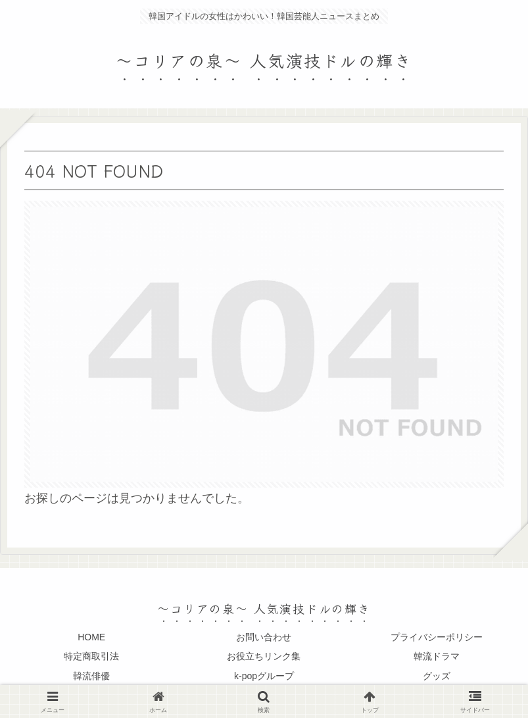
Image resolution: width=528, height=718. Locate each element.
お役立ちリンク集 (263, 656)
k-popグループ (264, 676)
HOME (91, 637)
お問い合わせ (263, 637)
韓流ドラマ (437, 656)
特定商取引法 (91, 656)
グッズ (436, 676)
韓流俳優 (91, 676)
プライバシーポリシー (437, 637)
